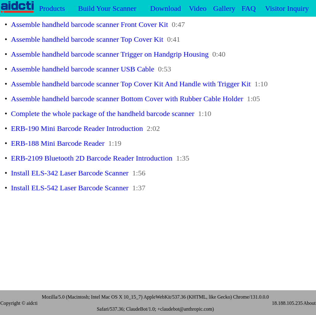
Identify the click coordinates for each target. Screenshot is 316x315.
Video (197, 8)
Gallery (224, 8)
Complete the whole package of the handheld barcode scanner (102, 114)
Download (165, 8)
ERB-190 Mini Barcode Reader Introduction (77, 128)
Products (52, 8)
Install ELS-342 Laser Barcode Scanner (69, 173)
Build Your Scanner (107, 8)
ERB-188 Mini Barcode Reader (57, 143)
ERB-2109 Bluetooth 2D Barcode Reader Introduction (91, 158)
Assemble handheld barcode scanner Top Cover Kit (87, 39)
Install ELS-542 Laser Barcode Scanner (69, 188)
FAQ (249, 8)
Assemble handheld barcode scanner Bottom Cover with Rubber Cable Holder (127, 99)
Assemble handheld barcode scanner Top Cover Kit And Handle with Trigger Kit (131, 84)
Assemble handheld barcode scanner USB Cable (82, 69)
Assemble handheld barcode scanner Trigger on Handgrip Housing (110, 54)
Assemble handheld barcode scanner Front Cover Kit (89, 24)
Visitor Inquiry (287, 8)
